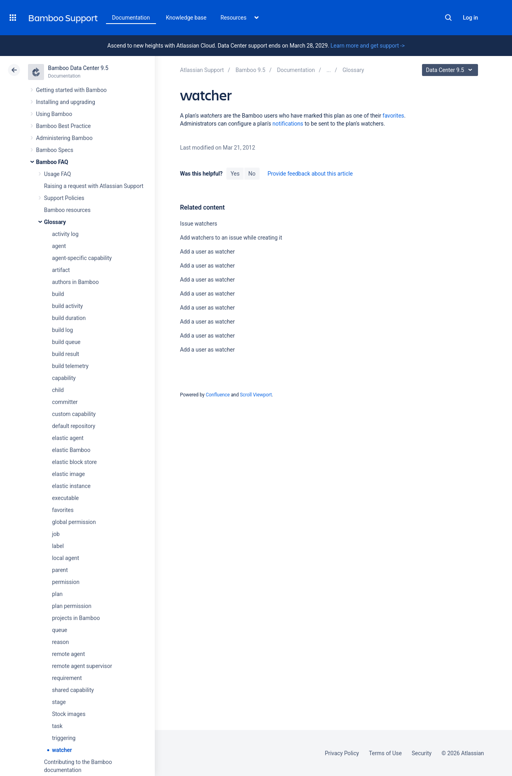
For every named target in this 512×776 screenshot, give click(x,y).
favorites (63, 510)
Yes (234, 173)
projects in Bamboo (76, 618)
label (58, 546)
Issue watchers (198, 223)
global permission (74, 522)
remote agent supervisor (82, 666)
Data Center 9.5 (451, 70)
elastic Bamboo (71, 450)
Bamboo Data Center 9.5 (78, 68)
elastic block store (74, 462)
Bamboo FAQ (52, 162)
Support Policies (64, 198)
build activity (67, 306)
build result (65, 354)
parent (60, 570)
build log (62, 330)
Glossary (55, 222)
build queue (66, 342)
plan (57, 594)
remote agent (68, 654)
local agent (65, 558)
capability (64, 378)
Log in (470, 17)
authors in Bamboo (75, 282)
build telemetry (70, 366)
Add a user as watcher (207, 251)
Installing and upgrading (65, 102)
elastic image (68, 474)
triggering (64, 738)
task (57, 726)
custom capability (74, 414)
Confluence (218, 395)
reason (60, 642)
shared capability (73, 690)
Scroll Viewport (256, 395)
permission (66, 582)
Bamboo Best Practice (63, 126)
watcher (62, 750)
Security (422, 753)
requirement (67, 678)
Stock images (69, 714)
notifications (287, 123)
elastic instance (71, 486)
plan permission (71, 606)
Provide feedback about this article (310, 173)
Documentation (131, 17)
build (58, 294)
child (58, 390)
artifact (61, 270)
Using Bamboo (54, 114)
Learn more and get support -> (367, 45)
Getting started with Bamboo (71, 90)
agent (59, 246)
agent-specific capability (82, 258)
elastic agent (68, 438)
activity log (65, 234)
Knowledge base (186, 17)
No (252, 173)
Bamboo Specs (54, 150)
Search (448, 17)
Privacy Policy (342, 753)
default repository (73, 426)
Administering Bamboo (64, 138)
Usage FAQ (57, 174)
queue (59, 630)
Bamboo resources (67, 210)
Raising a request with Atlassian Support (93, 186)
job (56, 534)
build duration (69, 318)
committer (65, 402)
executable (65, 498)
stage (59, 702)
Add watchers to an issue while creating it (231, 237)
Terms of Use (385, 753)
